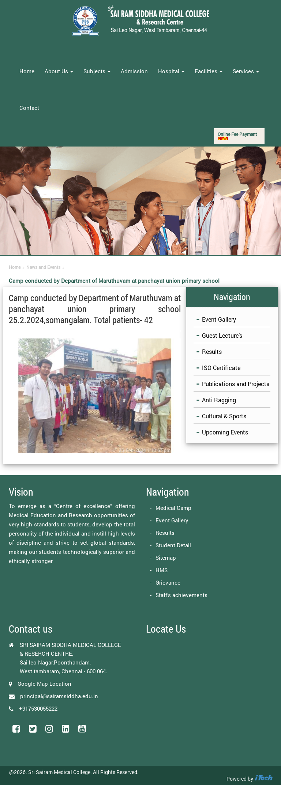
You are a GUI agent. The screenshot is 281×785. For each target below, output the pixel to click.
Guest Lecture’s (222, 335)
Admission (134, 71)
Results (212, 351)
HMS (162, 570)
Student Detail (173, 545)
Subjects (96, 71)
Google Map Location (44, 683)
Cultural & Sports (224, 416)
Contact (29, 107)
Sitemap (166, 557)
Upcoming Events (225, 432)
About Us (59, 71)
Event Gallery (219, 319)
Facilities (208, 71)
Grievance (168, 582)
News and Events (43, 267)
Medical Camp (173, 507)
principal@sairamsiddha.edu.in (59, 696)
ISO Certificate (221, 367)
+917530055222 (38, 708)
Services (246, 71)
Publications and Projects (235, 384)
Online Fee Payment (237, 135)
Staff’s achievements (181, 595)
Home (26, 71)
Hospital (171, 71)
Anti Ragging (219, 400)
